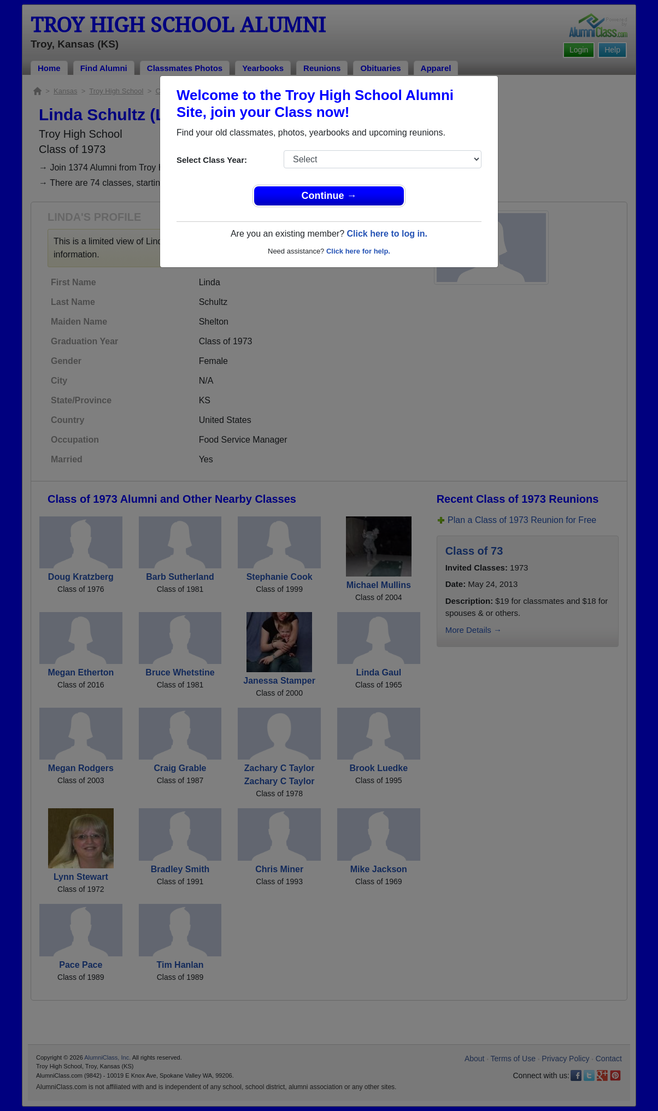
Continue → (329, 195)
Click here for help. (358, 251)
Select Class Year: (212, 159)
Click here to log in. (386, 233)
